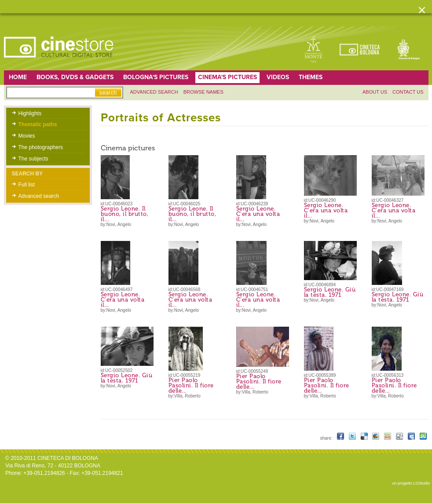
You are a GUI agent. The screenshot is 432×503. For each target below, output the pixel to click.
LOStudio (421, 483)
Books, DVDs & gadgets (75, 77)
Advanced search (154, 92)
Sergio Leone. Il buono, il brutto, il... (125, 213)
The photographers (40, 147)
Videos (278, 77)
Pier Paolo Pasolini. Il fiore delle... (191, 385)
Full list (26, 185)
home (18, 77)
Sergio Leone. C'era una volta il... (258, 213)
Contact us (408, 92)
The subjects (33, 159)
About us (374, 92)
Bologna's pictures (155, 77)
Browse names (203, 92)
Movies (26, 136)
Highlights (30, 113)
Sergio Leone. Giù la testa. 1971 (330, 292)
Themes (310, 77)
